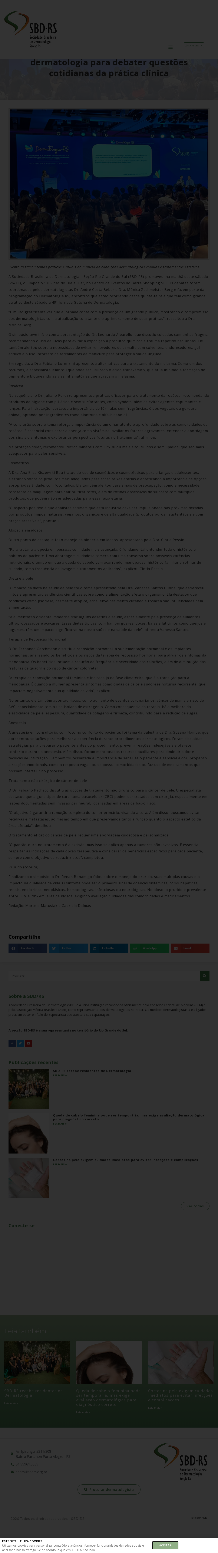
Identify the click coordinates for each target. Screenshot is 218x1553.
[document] (109, 776)
